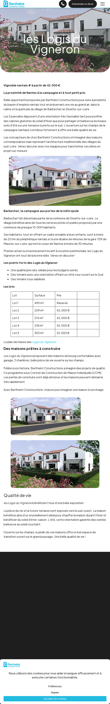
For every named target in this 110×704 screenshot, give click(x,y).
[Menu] (102, 4)
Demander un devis (82, 3)
